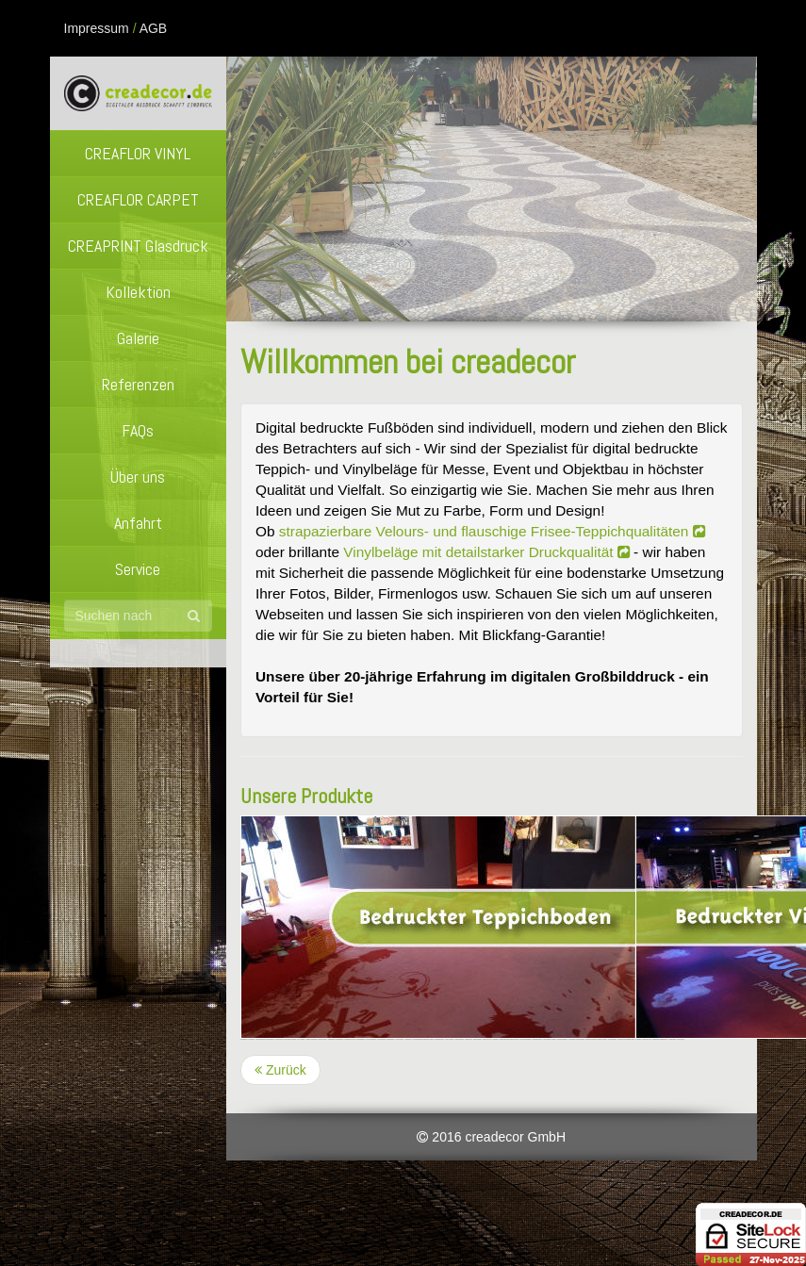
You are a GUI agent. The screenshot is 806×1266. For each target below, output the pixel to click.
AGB (154, 28)
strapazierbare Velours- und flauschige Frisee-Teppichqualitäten (492, 531)
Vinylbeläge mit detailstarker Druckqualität (486, 552)
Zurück (280, 1069)
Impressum (96, 28)
